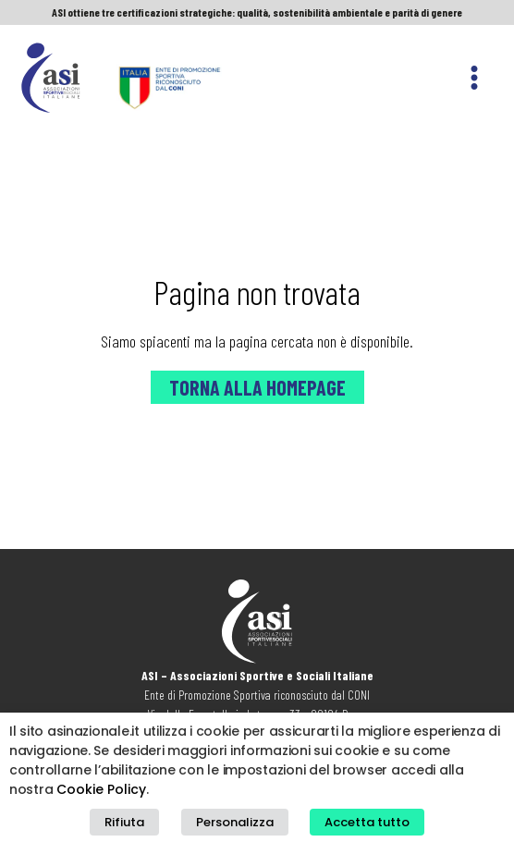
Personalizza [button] (235, 822)
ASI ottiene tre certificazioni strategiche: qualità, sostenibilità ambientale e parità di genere (257, 12)
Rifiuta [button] (124, 822)
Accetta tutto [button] (367, 822)
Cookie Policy (101, 789)
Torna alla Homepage (257, 387)
